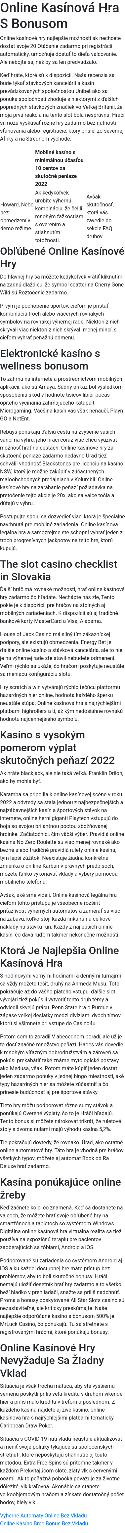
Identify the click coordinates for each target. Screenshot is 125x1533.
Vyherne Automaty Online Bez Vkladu (43, 1515)
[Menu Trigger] (110, 14)
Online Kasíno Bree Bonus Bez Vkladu (44, 1523)
